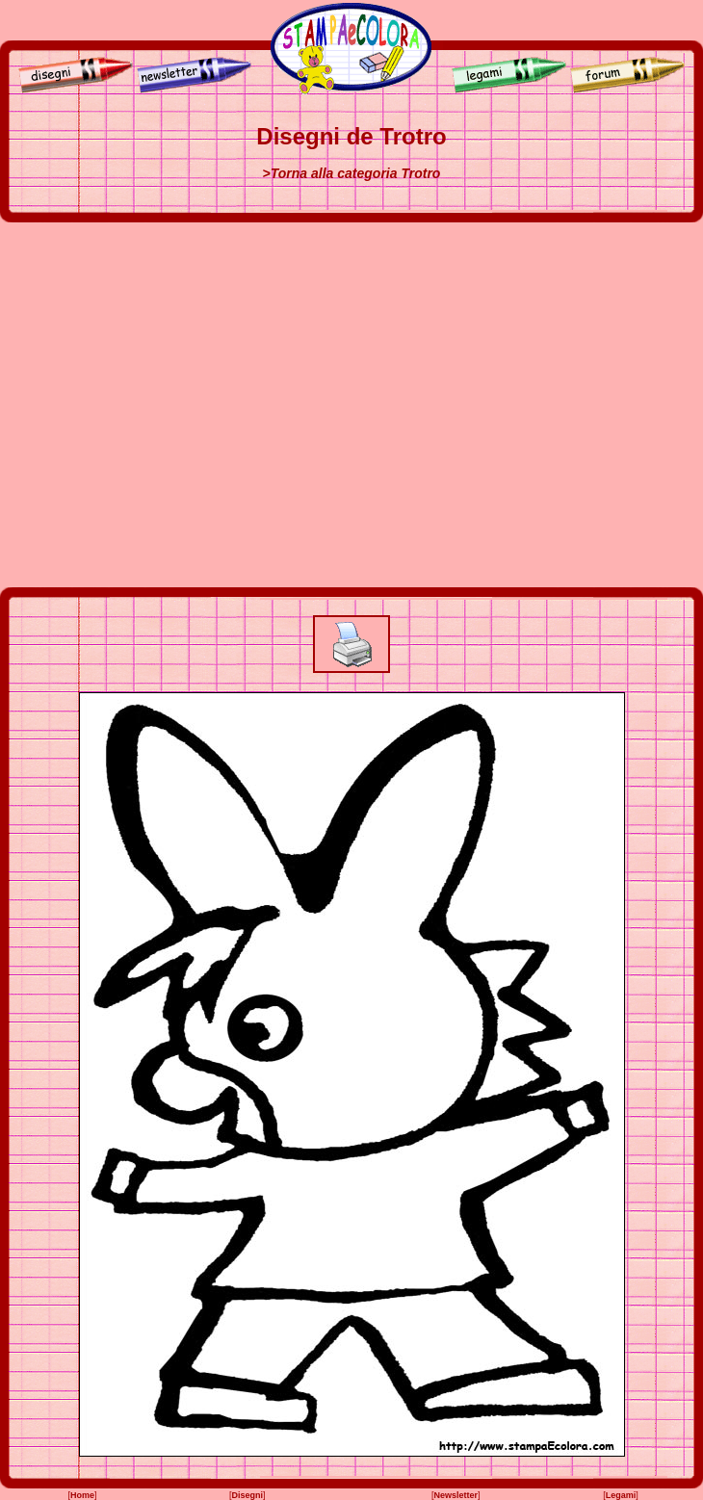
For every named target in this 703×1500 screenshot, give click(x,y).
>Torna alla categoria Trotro (352, 173)
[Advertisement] (180, 404)
